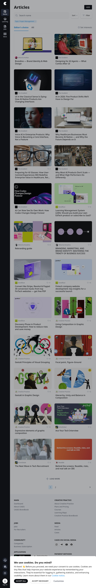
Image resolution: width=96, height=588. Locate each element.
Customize (59, 581)
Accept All (21, 581)
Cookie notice (58, 575)
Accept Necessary (40, 581)
